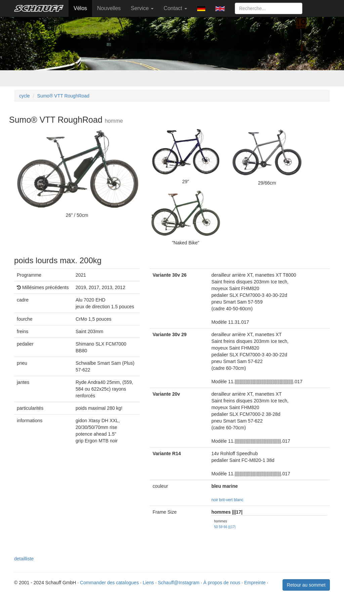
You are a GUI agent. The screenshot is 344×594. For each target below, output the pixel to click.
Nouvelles (109, 8)
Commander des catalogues (109, 582)
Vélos (80, 8)
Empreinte (255, 582)
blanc (238, 500)
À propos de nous (221, 582)
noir (214, 500)
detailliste (24, 558)
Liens (148, 582)
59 (220, 527)
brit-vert (225, 500)
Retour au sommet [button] (306, 585)
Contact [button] (175, 8)
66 (225, 527)
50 (216, 527)
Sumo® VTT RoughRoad (63, 95)
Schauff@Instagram (179, 582)
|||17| (231, 527)
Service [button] (142, 8)
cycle (24, 95)
